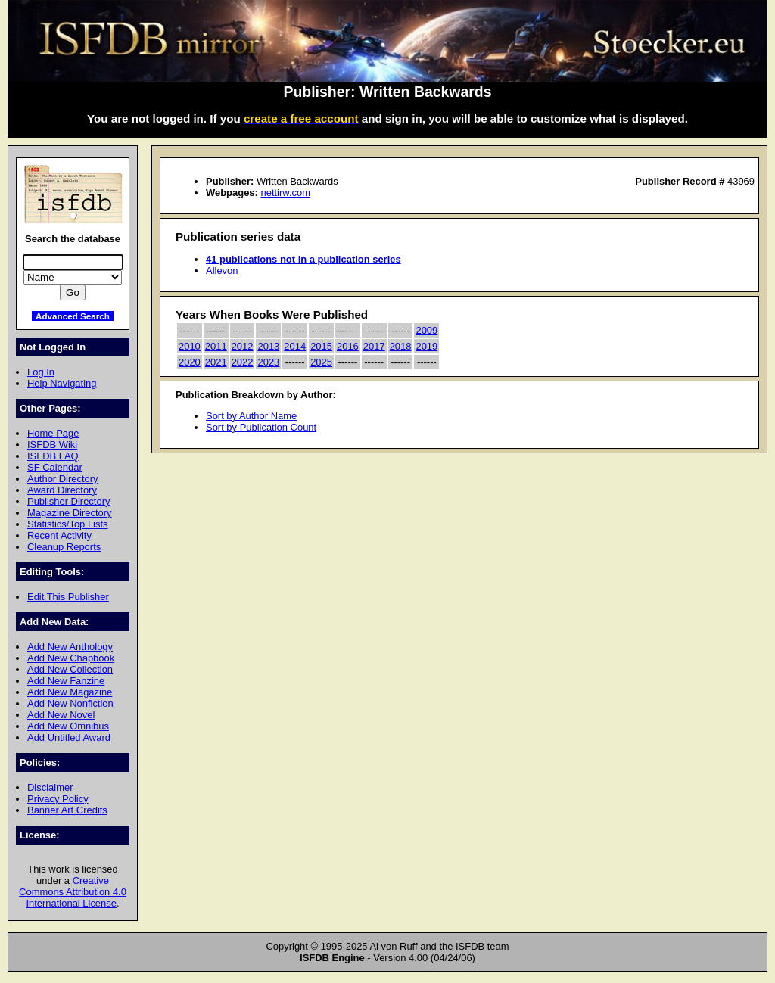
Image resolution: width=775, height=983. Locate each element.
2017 (374, 346)
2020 (190, 362)
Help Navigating (61, 383)
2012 (243, 346)
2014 (295, 346)
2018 (401, 346)
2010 (190, 346)
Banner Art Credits (67, 810)
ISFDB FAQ (53, 456)
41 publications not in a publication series (303, 259)
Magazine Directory (69, 512)
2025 (321, 362)
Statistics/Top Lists (67, 524)
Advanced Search (73, 316)
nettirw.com (285, 192)
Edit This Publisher (68, 596)
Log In (40, 372)
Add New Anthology (70, 646)
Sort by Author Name (251, 416)
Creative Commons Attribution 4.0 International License (72, 892)
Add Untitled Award (68, 737)
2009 (426, 330)
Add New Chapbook (70, 658)
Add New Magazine (69, 692)
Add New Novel (61, 714)
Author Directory (62, 478)
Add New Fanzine (65, 680)
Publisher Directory (68, 501)
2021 (216, 362)
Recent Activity (59, 535)
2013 (268, 346)
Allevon (222, 270)
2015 (321, 346)
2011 (216, 346)
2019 (426, 346)
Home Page (53, 433)
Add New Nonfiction (70, 703)
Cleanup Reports (64, 546)
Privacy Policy (58, 798)
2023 (268, 362)
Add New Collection (70, 669)
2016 (348, 346)
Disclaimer (50, 787)
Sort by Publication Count (261, 427)
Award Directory (62, 490)
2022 (243, 362)
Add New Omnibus (68, 726)
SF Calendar (54, 467)
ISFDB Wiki (52, 444)
